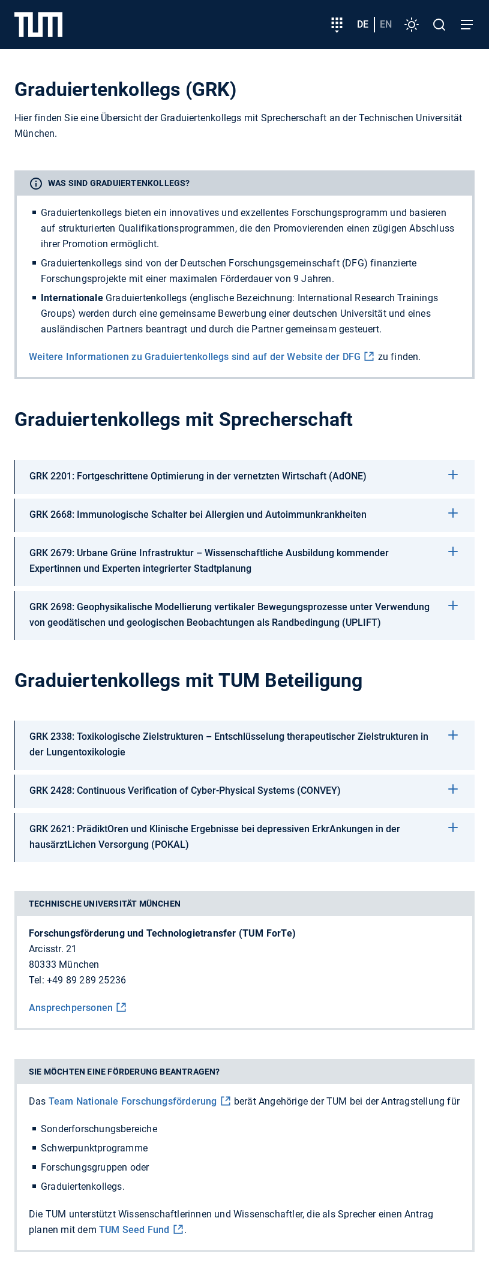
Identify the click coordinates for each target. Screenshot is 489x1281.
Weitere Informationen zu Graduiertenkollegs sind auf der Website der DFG (195, 356)
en (386, 24)
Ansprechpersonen (71, 1007)
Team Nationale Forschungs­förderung (133, 1101)
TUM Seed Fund (134, 1229)
